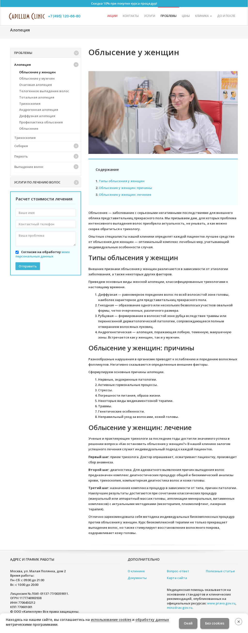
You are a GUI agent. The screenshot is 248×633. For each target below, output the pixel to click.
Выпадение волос (29, 167)
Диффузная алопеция (37, 116)
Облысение (28, 128)
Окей (188, 623)
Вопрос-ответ (178, 571)
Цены (186, 16)
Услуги (149, 16)
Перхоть (21, 156)
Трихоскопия (29, 103)
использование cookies (111, 619)
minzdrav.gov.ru (179, 607)
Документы (137, 578)
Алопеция (22, 64)
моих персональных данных (43, 254)
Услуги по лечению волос (37, 182)
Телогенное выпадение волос (44, 91)
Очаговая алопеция (35, 85)
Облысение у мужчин (37, 78)
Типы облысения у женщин (122, 181)
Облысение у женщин (37, 72)
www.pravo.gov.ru (221, 603)
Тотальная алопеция (36, 97)
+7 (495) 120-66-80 (64, 16)
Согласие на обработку (43, 254)
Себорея (21, 146)
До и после (226, 16)
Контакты (131, 16)
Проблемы (169, 16)
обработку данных (152, 619)
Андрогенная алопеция (38, 109)
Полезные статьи (220, 571)
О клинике (136, 571)
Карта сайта (177, 578)
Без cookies (214, 623)
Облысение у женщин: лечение (125, 194)
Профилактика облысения (41, 122)
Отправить (28, 266)
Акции (112, 16)
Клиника (203, 16)
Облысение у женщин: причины (125, 188)
